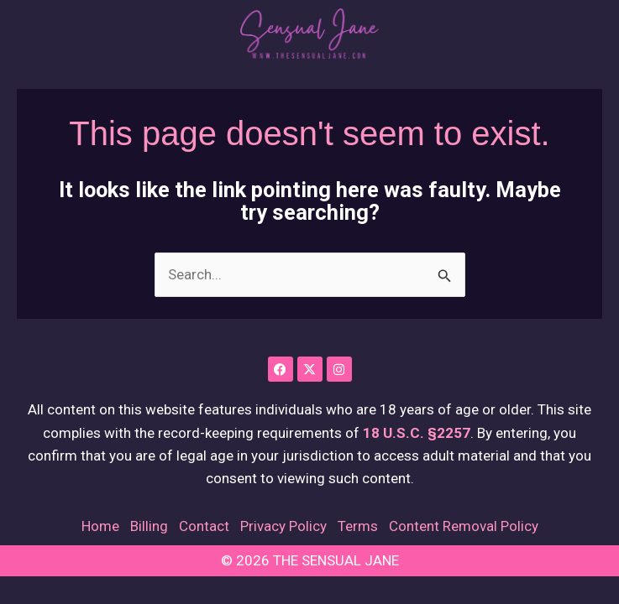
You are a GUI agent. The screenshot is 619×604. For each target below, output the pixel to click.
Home (100, 526)
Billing (149, 526)
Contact (204, 526)
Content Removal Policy (463, 526)
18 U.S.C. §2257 (416, 432)
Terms (358, 526)
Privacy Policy (283, 526)
